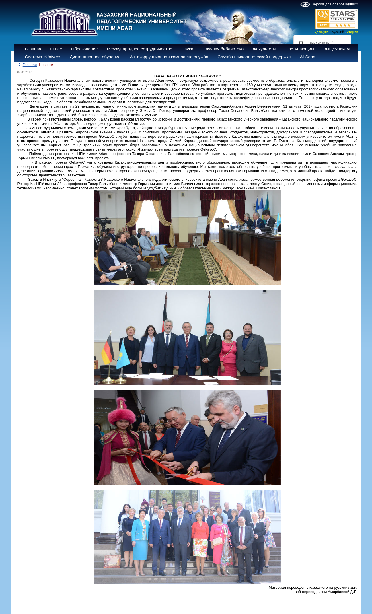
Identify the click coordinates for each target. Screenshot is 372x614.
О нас (56, 48)
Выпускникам (336, 48)
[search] (321, 43)
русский (338, 32)
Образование (84, 48)
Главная (33, 48)
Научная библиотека (223, 48)
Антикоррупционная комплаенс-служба (169, 56)
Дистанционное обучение (95, 56)
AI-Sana (307, 56)
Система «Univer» (43, 56)
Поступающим (299, 48)
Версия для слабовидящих (329, 4)
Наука (187, 48)
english (352, 32)
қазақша (322, 32)
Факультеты (264, 48)
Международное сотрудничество (139, 48)
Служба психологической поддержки (254, 56)
